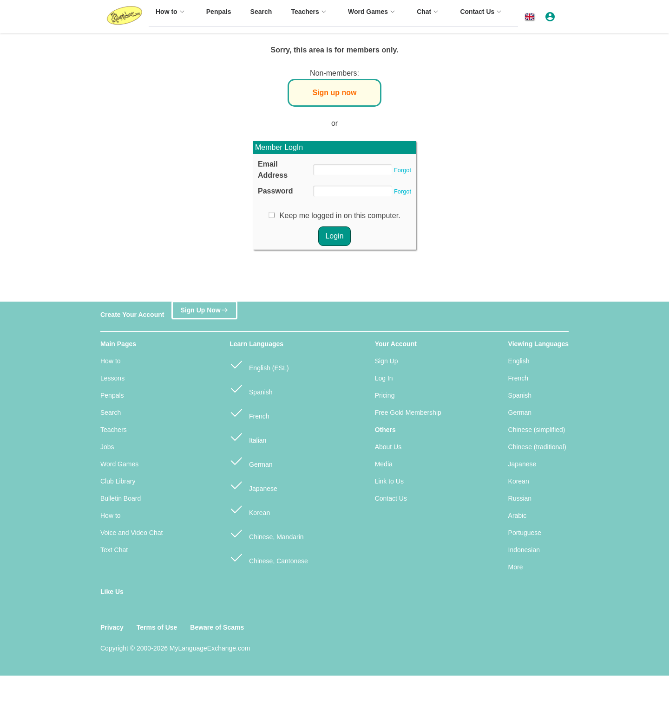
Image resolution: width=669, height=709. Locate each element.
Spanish (251, 388)
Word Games (119, 464)
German (251, 460)
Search (110, 412)
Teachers (113, 429)
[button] (531, 17)
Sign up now (334, 93)
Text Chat (114, 550)
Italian (248, 436)
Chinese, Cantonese (269, 557)
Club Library (117, 481)
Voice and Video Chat (131, 532)
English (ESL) (259, 364)
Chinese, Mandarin (266, 533)
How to (110, 361)
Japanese (253, 484)
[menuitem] (171, 16)
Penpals (112, 395)
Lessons (112, 378)
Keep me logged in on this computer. (340, 215)
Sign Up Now (204, 311)
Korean (250, 508)
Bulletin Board (120, 498)
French (249, 412)
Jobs (107, 447)
